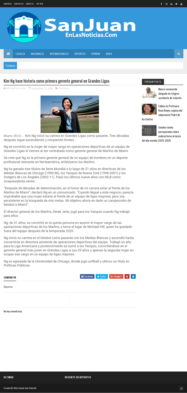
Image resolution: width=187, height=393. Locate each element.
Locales (20, 54)
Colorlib (32, 388)
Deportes (80, 54)
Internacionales (59, 54)
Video (109, 54)
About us (29, 3)
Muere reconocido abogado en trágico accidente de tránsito (170, 93)
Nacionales (37, 54)
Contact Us (18, 3)
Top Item (39, 3)
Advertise (8, 3)
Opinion (95, 54)
